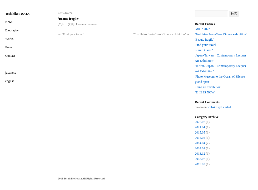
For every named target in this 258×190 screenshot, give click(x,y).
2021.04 (200, 127)
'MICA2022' (203, 29)
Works (9, 38)
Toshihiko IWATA (17, 14)
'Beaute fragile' (204, 39)
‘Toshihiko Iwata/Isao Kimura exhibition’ (161, 34)
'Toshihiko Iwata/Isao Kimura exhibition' (220, 34)
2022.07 (200, 122)
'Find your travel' (205, 45)
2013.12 (200, 153)
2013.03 (200, 164)
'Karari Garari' (204, 50)
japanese (10, 72)
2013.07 (200, 159)
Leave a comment (87, 24)
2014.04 (200, 143)
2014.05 (200, 138)
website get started (219, 107)
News (8, 21)
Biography (12, 30)
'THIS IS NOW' (205, 92)
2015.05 (200, 132)
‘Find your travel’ (71, 34)
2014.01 (200, 148)
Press (8, 47)
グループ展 (66, 24)
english (9, 81)
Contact (10, 55)
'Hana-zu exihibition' (208, 87)
